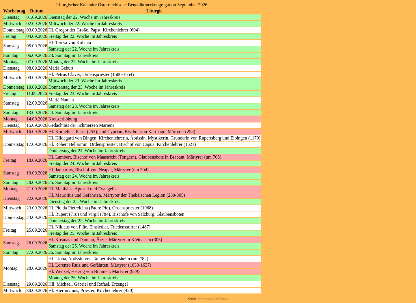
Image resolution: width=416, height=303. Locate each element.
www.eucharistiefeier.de (213, 298)
